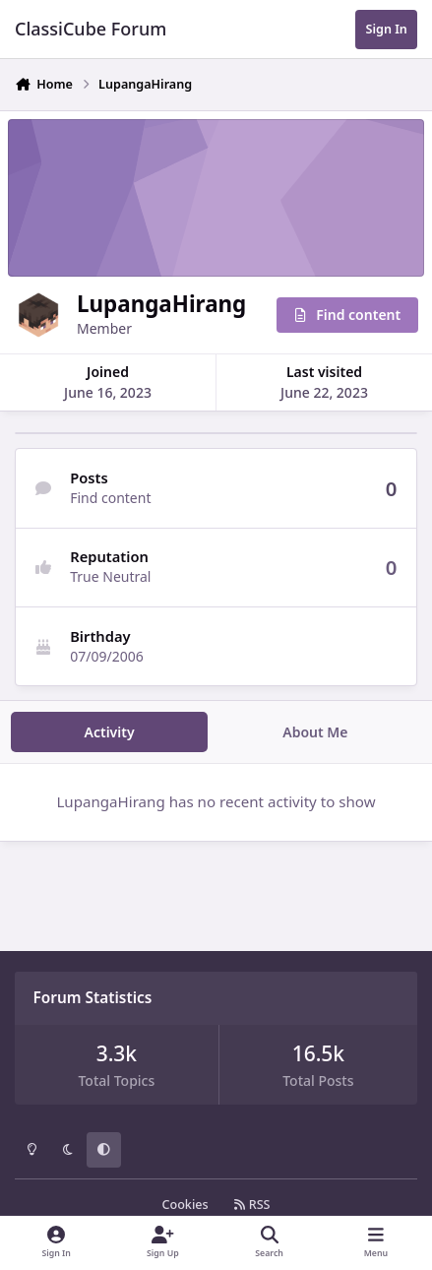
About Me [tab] (314, 732)
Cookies (184, 1204)
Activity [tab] (110, 732)
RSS (252, 1204)
